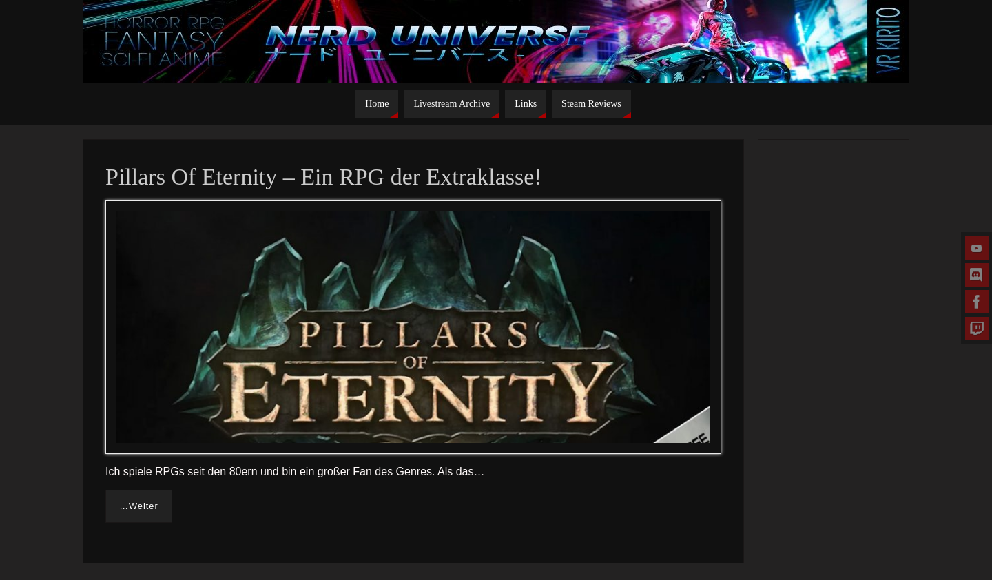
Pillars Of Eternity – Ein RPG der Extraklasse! (323, 176)
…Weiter (138, 506)
